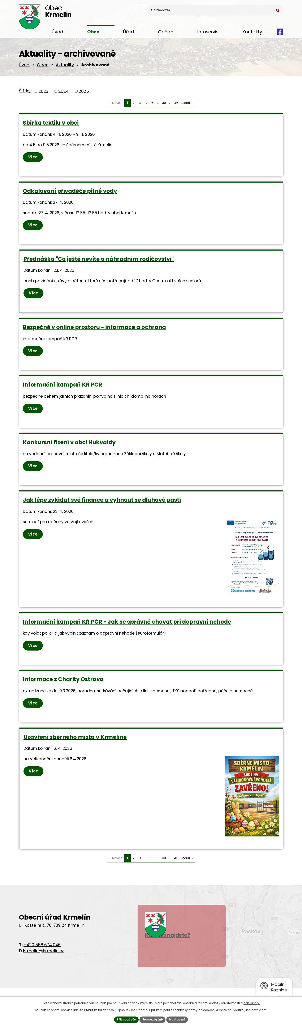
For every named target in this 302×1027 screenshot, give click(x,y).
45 (176, 104)
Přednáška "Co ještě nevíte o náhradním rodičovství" (99, 263)
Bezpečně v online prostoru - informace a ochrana (94, 332)
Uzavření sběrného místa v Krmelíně (75, 748)
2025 (84, 93)
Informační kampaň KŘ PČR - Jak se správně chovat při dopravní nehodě (127, 631)
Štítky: (25, 92)
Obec (93, 32)
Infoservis (207, 32)
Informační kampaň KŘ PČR (62, 391)
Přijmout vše (125, 1019)
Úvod (57, 32)
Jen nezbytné (153, 1019)
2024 (63, 93)
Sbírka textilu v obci (51, 124)
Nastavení (178, 1019)
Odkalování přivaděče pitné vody (70, 193)
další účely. (251, 1003)
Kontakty (252, 32)
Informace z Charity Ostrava (63, 689)
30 (164, 104)
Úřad (128, 32)
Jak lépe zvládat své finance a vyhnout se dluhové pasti (102, 508)
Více (33, 159)
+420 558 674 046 (42, 957)
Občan (165, 32)
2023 (43, 93)
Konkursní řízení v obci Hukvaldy (69, 449)
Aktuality (65, 66)
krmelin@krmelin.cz (43, 963)
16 (151, 104)
